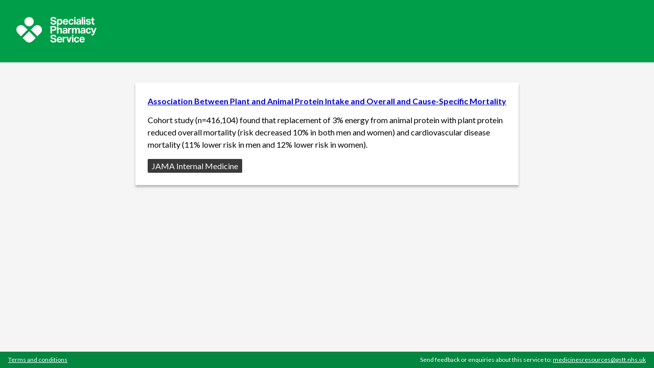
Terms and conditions (37, 359)
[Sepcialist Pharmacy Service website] (56, 39)
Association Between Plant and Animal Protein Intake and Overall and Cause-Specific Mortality (327, 101)
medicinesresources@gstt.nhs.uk (599, 359)
